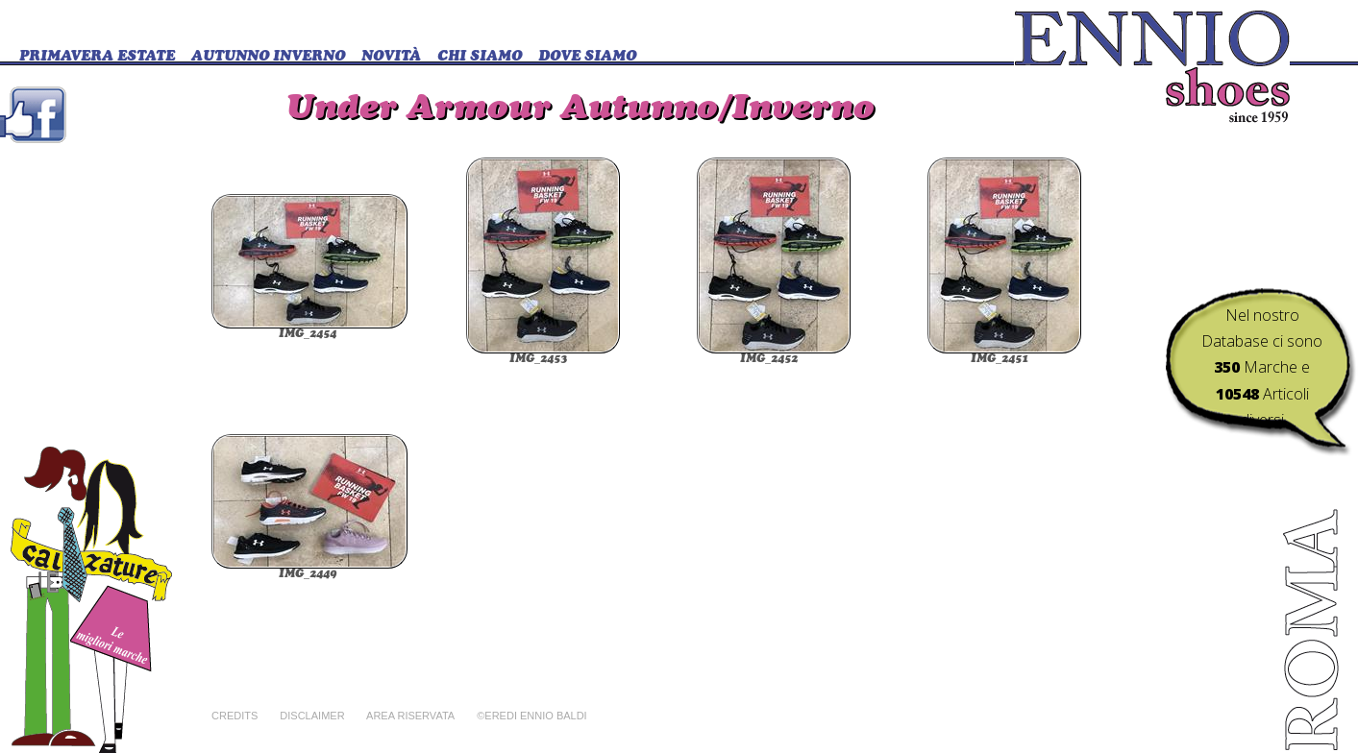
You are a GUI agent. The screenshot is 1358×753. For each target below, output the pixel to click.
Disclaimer (312, 715)
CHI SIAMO (479, 57)
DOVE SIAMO (587, 57)
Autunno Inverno (268, 57)
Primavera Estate (97, 57)
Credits (234, 715)
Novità (391, 57)
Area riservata (410, 715)
